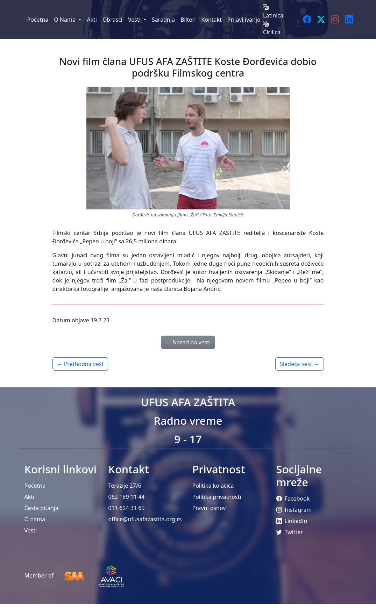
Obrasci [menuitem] (112, 19)
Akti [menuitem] (92, 19)
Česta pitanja (41, 508)
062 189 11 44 (126, 497)
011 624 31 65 (126, 508)
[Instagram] (335, 19)
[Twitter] (321, 19)
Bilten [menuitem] (188, 19)
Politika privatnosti (216, 497)
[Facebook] (307, 19)
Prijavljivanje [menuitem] (243, 19)
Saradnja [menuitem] (163, 19)
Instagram (294, 510)
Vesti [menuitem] (135, 19)
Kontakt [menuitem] (211, 19)
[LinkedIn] (349, 19)
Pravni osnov (209, 508)
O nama (34, 519)
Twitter (289, 532)
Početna (35, 485)
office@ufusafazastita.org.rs (145, 519)
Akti (29, 497)
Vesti (30, 530)
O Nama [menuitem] (65, 19)
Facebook (293, 498)
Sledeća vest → (299, 364)
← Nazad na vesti (188, 342)
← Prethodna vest (80, 364)
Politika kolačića (213, 485)
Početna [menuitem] (38, 19)
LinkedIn (291, 521)
